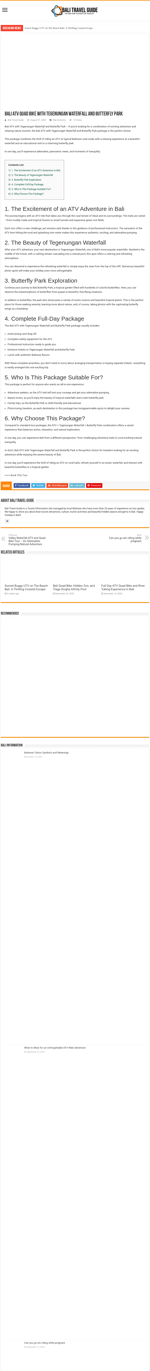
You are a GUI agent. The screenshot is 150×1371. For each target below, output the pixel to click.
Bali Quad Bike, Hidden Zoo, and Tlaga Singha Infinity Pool (74, 587)
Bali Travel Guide (16, 120)
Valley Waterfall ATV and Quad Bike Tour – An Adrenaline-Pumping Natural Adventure (29, 540)
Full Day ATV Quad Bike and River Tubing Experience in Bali (123, 587)
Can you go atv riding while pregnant (121, 538)
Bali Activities (59, 120)
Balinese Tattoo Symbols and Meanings (46, 752)
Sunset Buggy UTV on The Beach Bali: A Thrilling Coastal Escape (59, 28)
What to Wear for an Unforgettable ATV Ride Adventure (55, 1047)
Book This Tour (19, 475)
